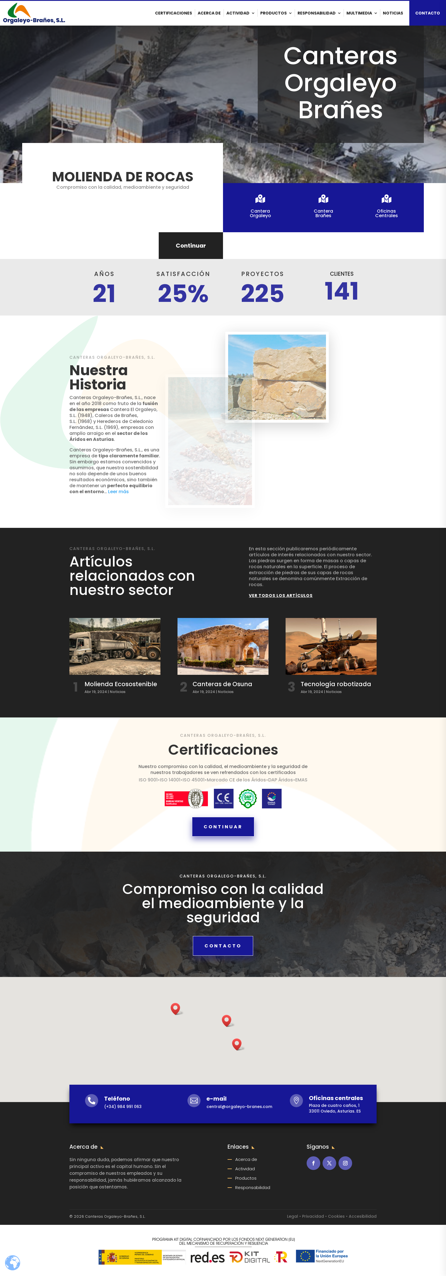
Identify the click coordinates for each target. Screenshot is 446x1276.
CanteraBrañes (322, 213)
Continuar (191, 246)
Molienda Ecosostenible (120, 684)
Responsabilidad (317, 13)
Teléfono (117, 1099)
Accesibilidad (363, 1216)
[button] (238, 1044)
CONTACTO (427, 13)
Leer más (118, 491)
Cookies (336, 1216)
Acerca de (209, 13)
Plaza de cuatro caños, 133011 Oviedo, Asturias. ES (335, 1108)
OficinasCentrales (385, 213)
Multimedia (359, 13)
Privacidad (313, 1216)
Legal (292, 1216)
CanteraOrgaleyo (259, 213)
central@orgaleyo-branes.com (239, 1106)
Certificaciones (173, 13)
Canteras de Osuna (222, 684)
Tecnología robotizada (336, 684)
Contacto (223, 946)
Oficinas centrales (336, 1098)
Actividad (237, 13)
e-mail (217, 1099)
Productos (273, 13)
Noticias (393, 13)
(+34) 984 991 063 (123, 1106)
